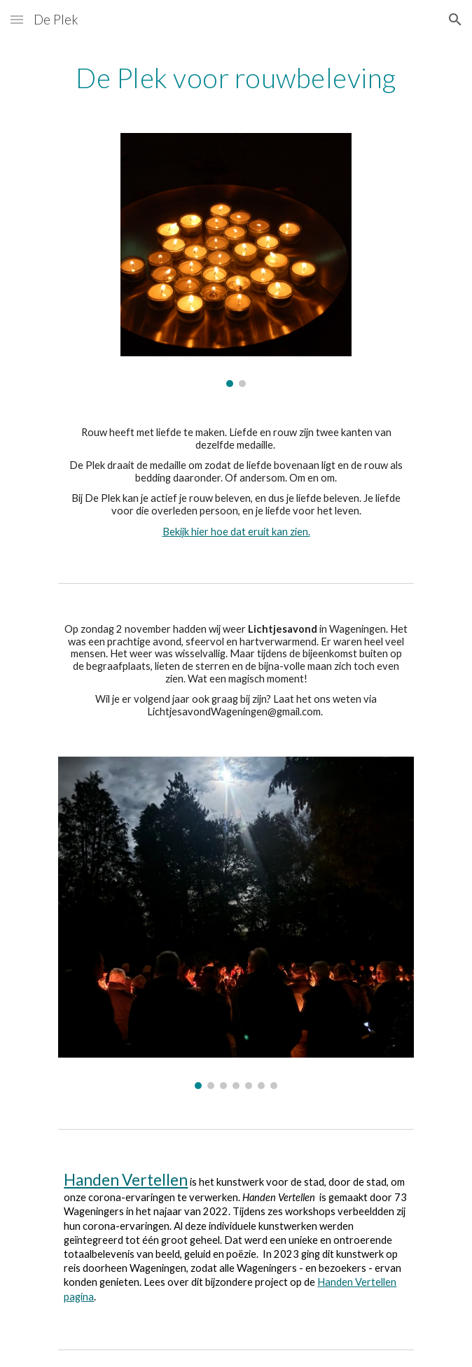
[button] (17, 19)
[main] (235, 77)
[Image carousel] (235, 260)
